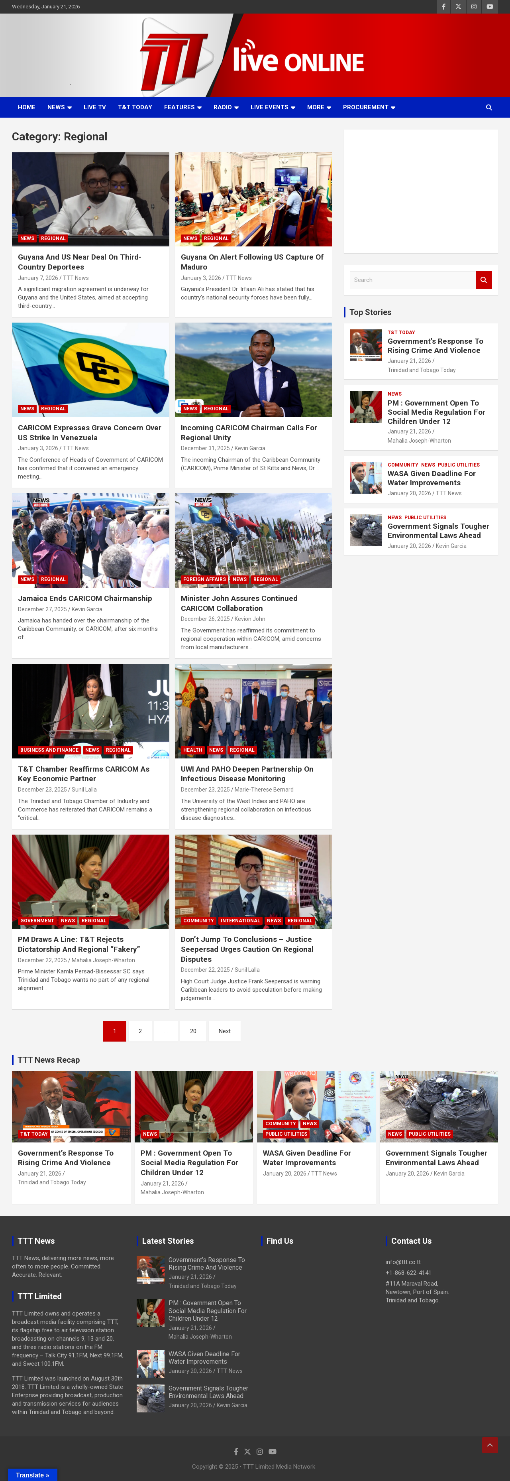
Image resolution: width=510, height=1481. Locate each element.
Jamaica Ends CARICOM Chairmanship (85, 598)
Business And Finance (49, 750)
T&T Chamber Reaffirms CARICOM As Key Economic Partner (83, 774)
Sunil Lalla (84, 789)
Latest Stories (168, 1241)
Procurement (365, 107)
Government (37, 921)
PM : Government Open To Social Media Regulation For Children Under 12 (436, 412)
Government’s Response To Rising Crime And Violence (435, 346)
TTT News (76, 278)
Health (192, 750)
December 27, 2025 (42, 609)
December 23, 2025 (42, 789)
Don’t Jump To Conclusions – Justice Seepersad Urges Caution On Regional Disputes (247, 949)
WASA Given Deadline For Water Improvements (432, 478)
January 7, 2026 (38, 278)
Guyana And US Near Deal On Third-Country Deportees (79, 262)
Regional (53, 238)
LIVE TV (95, 107)
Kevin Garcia (250, 448)
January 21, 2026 (409, 361)
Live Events (269, 107)
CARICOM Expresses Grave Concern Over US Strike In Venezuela (89, 432)
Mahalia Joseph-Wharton (103, 960)
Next (225, 1031)
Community (198, 921)
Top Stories (370, 312)
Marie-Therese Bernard (264, 789)
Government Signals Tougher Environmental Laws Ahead (438, 531)
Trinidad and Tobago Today (422, 370)
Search (484, 280)
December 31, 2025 (205, 448)
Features (179, 107)
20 (193, 1031)
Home (26, 107)
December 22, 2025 (42, 960)
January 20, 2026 (409, 493)
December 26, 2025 (205, 619)
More (315, 107)
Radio (223, 107)
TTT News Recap (49, 1060)
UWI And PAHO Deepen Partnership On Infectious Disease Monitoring (247, 774)
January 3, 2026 (201, 278)
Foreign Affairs (204, 579)
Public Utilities (459, 465)
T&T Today (135, 107)
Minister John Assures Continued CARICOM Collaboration (239, 603)
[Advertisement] (421, 191)
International (240, 921)
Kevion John (250, 619)
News (56, 107)
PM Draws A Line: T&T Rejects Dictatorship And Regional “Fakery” (79, 944)
